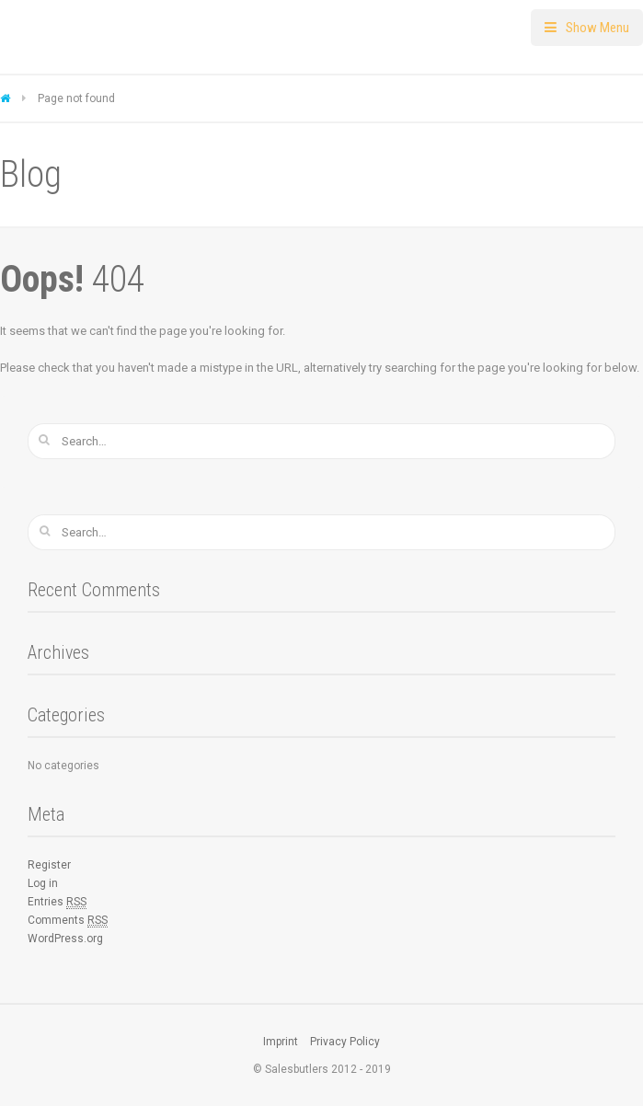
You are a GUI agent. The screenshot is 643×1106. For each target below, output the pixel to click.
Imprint (280, 1041)
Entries (57, 902)
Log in (43, 883)
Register (49, 864)
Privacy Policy (345, 1041)
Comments (68, 920)
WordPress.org (65, 938)
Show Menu (597, 27)
